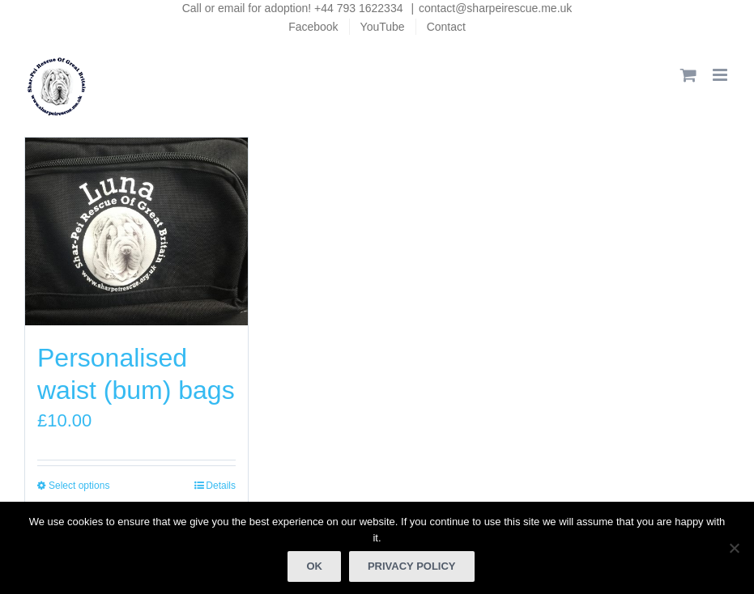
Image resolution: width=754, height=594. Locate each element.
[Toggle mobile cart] (688, 74)
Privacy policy (412, 566)
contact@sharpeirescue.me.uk (495, 8)
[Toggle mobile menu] (721, 74)
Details (221, 485)
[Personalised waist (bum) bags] (136, 232)
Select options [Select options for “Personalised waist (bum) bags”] (79, 485)
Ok (314, 566)
